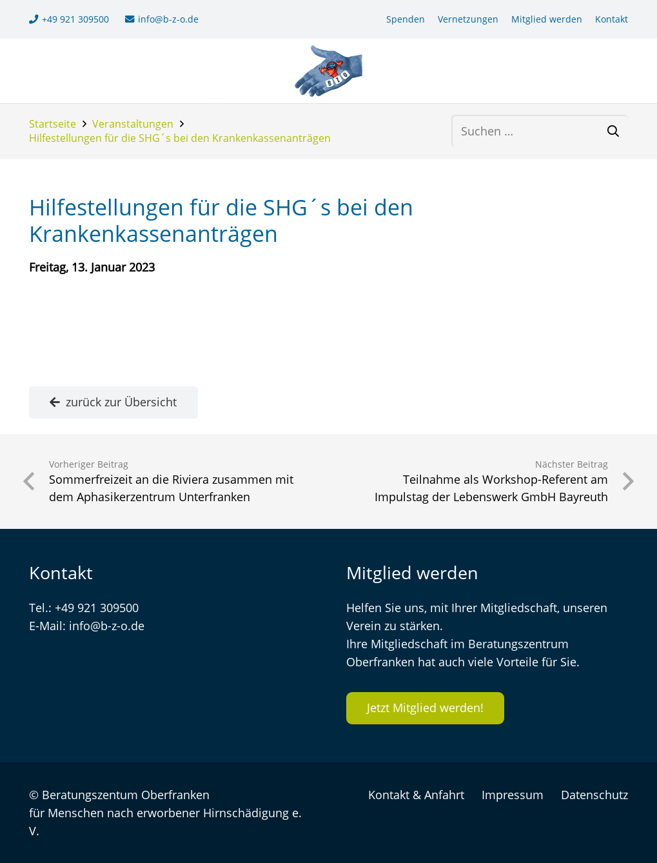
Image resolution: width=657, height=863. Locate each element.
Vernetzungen (468, 19)
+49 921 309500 (97, 607)
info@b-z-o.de (106, 625)
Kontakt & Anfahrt (416, 794)
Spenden (405, 19)
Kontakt (611, 19)
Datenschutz (594, 794)
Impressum (513, 794)
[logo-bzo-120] (328, 71)
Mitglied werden (546, 19)
